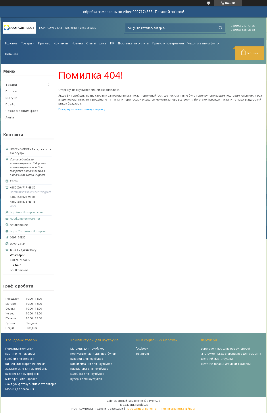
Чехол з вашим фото (203, 43)
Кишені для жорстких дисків (25, 364)
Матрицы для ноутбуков (87, 348)
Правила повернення (168, 43)
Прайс (10, 104)
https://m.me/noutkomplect (28, 231)
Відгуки (11, 98)
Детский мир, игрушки (217, 359)
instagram (142, 354)
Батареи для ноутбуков (86, 359)
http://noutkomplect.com (26, 212)
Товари (26, 43)
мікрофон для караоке (21, 379)
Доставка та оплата (133, 43)
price (103, 43)
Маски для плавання (19, 389)
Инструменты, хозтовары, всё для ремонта (231, 354)
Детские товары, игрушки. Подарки (226, 364)
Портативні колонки (19, 348)
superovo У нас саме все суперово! (225, 348)
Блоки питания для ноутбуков (91, 364)
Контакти (61, 43)
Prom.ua (154, 401)
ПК (112, 43)
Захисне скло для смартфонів (26, 369)
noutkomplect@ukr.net (25, 219)
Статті (91, 43)
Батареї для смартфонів (22, 374)
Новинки (11, 54)
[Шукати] (220, 27)
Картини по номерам (20, 354)
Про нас (44, 43)
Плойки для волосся (19, 359)
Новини (77, 43)
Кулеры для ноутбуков (86, 379)
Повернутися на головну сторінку (81, 109)
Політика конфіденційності (178, 409)
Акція (10, 117)
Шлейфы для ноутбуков (87, 374)
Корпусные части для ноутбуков (93, 354)
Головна (11, 43)
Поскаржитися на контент (142, 409)
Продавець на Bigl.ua (133, 405)
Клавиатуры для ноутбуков (89, 369)
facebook (142, 348)
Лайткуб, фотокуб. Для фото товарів (30, 384)
